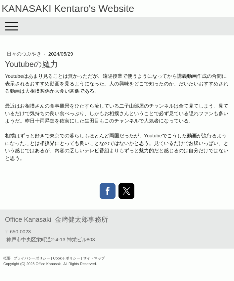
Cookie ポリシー (66, 258)
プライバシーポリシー (32, 258)
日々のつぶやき (25, 54)
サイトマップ (94, 258)
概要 (7, 258)
